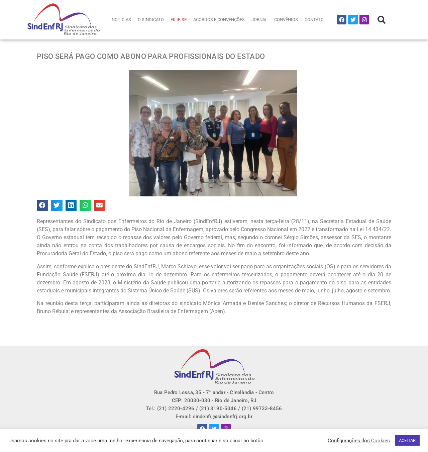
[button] (382, 20)
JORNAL (259, 19)
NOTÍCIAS (121, 19)
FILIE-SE (179, 19)
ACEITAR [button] (407, 440)
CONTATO (314, 19)
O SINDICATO (151, 19)
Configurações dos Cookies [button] (359, 441)
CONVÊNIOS (286, 19)
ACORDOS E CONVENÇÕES (219, 19)
